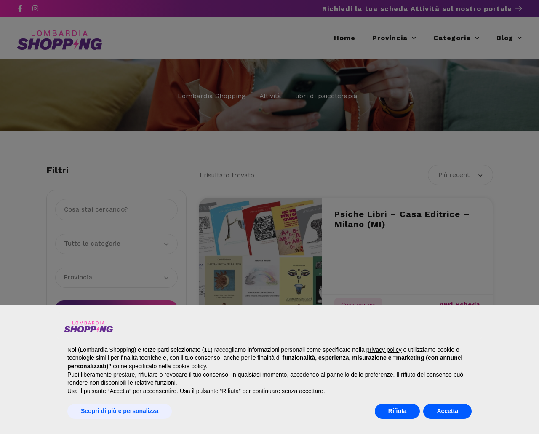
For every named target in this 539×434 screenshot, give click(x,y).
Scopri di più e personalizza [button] (119, 410)
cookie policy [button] (189, 366)
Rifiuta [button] (397, 410)
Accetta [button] (447, 410)
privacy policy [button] (384, 349)
